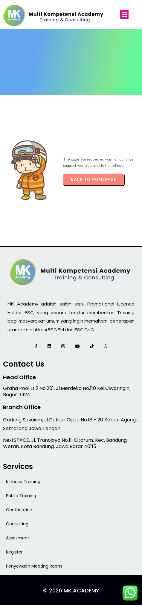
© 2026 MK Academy (71, 590)
